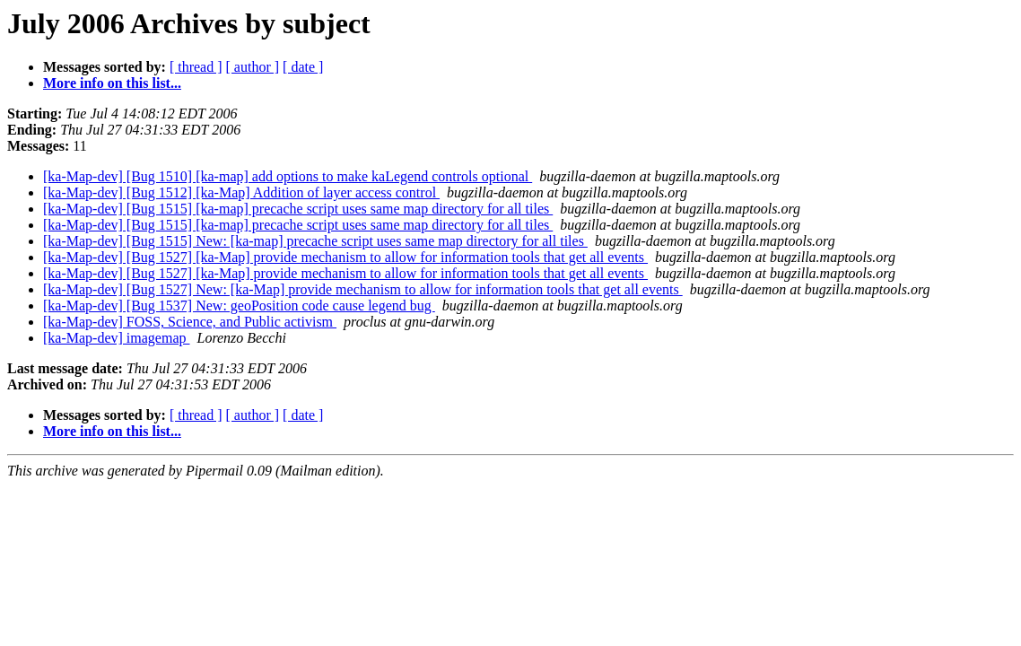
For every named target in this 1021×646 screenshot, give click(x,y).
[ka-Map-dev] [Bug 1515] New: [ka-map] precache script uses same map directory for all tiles (315, 241)
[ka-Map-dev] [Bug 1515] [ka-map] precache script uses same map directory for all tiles (298, 208)
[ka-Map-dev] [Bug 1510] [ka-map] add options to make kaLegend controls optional (287, 176)
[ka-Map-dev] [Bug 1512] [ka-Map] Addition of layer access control (241, 192)
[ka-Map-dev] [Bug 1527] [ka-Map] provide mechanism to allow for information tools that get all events (345, 257)
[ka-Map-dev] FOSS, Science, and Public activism (189, 321)
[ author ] (253, 66)
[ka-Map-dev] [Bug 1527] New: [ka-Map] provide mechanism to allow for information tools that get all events (363, 289)
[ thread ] (196, 66)
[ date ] (303, 66)
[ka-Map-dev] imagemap (116, 337)
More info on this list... (112, 83)
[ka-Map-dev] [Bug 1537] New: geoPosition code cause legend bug (239, 305)
